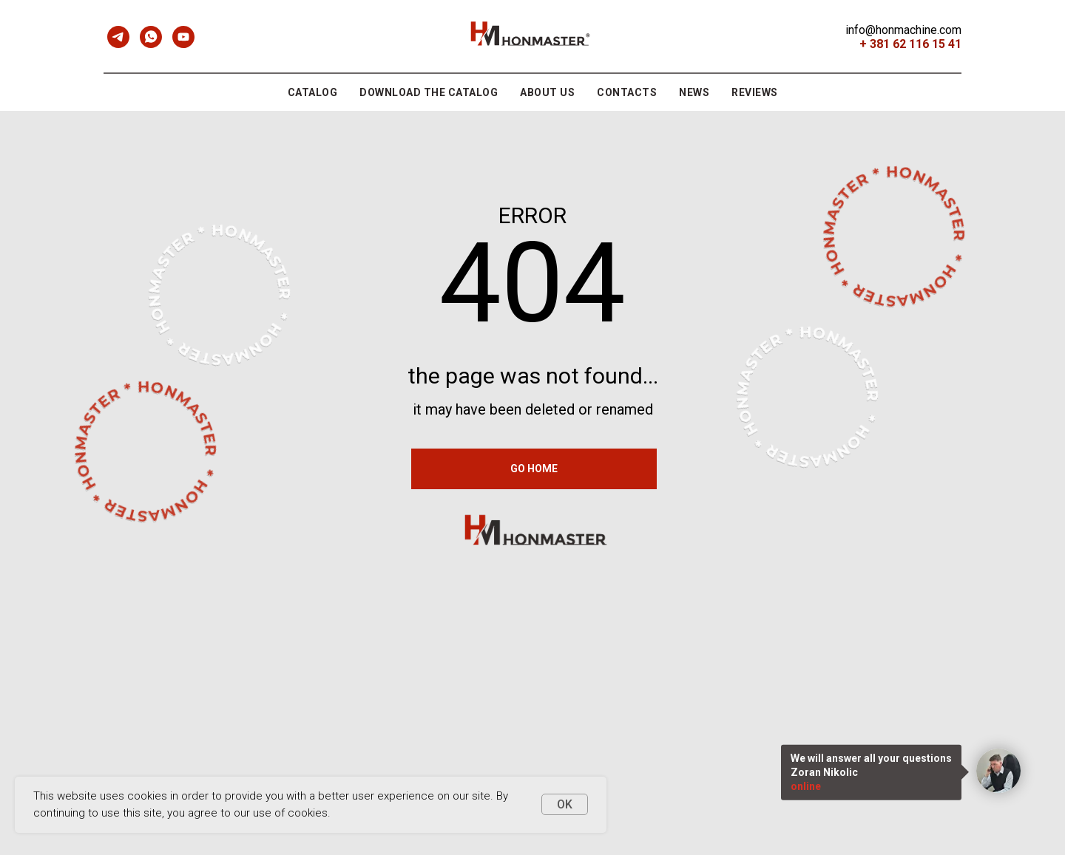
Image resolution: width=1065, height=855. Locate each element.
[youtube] (183, 37)
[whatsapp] (151, 37)
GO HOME (534, 468)
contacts (627, 92)
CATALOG (313, 92)
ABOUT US (547, 92)
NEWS (694, 92)
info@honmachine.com (903, 30)
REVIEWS (754, 92)
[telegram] (118, 37)
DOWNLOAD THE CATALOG (428, 92)
